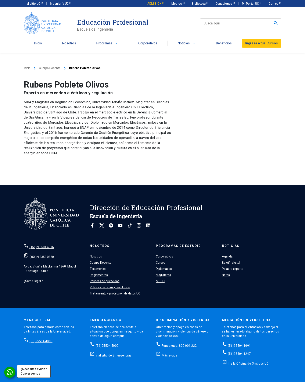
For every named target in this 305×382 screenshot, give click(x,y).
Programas (107, 43)
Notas (226, 275)
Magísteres (163, 275)
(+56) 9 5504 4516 (41, 247)
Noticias (186, 43)
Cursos (160, 262)
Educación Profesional (112, 22)
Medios (177, 3)
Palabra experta (232, 268)
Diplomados (164, 268)
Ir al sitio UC (32, 3)
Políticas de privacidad (104, 281)
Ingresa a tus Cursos (261, 43)
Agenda (227, 256)
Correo (274, 3)
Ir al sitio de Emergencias (114, 355)
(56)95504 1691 (239, 345)
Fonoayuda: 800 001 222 (179, 345)
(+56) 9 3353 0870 (41, 257)
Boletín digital (231, 262)
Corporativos (147, 43)
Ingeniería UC (59, 3)
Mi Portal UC (250, 3)
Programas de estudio (178, 246)
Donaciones (224, 3)
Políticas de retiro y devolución (110, 287)
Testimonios (98, 268)
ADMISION (154, 3)
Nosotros (69, 43)
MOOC (160, 281)
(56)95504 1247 (239, 353)
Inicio (38, 43)
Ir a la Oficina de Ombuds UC (248, 363)
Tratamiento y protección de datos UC (115, 293)
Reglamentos (99, 275)
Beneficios (224, 43)
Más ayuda (169, 355)
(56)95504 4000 (41, 341)
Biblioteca (199, 3)
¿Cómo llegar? (33, 281)
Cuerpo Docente (50, 68)
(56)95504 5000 (107, 345)
